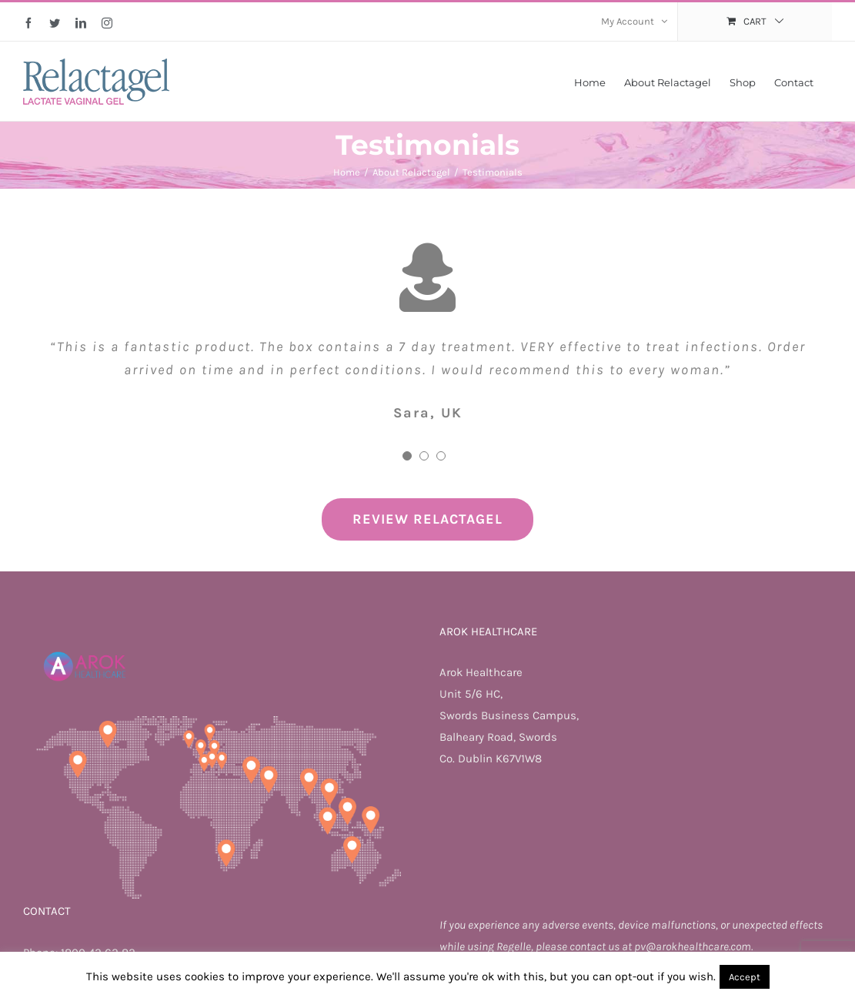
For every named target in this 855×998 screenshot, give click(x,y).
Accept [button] (744, 977)
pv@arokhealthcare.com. (693, 946)
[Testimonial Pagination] (407, 455)
